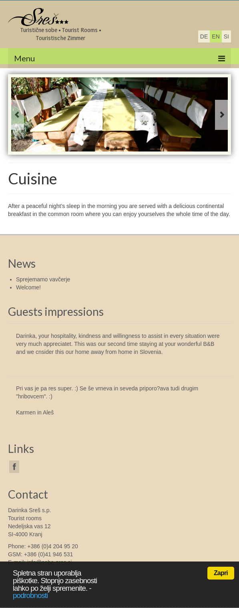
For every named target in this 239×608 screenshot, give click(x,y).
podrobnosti (30, 595)
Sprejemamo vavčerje (43, 279)
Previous (17, 115)
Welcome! (28, 287)
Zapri (221, 573)
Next (222, 115)
